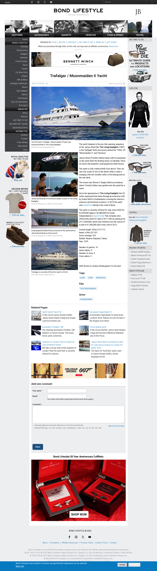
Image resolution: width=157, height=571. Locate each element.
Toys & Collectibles (19, 102)
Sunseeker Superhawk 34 (100, 312)
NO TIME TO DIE (20, 120)
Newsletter (23, 146)
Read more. (114, 46)
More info (20, 566)
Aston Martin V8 (138, 266)
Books (25, 87)
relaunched (87, 205)
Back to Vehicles (38, 83)
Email (35, 396)
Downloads (23, 98)
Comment (37, 404)
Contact (24, 139)
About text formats (116, 426)
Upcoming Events (20, 127)
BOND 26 (100, 42)
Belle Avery (100, 278)
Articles (24, 116)
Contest (24, 135)
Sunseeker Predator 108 (52, 327)
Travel (25, 65)
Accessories (22, 50)
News (25, 113)
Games (25, 94)
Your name (37, 391)
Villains (24, 76)
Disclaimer (54, 543)
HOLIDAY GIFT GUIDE (18, 124)
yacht (82, 278)
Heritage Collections (19, 83)
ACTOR (62, 42)
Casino (25, 69)
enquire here (97, 216)
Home (7, 2)
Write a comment (115, 84)
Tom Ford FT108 (138, 278)
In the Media (22, 142)
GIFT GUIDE (111, 42)
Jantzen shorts (137, 289)
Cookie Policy (101, 543)
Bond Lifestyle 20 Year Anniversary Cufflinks (78, 456)
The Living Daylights (88, 288)
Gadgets (24, 54)
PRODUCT (72, 42)
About (45, 543)
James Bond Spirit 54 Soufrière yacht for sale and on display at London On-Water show (107, 345)
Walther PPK (136, 275)
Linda (90, 278)
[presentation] (51, 437)
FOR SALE (23, 105)
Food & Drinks (21, 61)
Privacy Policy (87, 543)
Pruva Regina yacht (98, 327)
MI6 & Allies (22, 80)
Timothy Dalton (86, 299)
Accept (122, 565)
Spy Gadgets (22, 91)
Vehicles (24, 57)
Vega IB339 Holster (139, 285)
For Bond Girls (21, 72)
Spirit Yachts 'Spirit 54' (52, 312)
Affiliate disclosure (70, 543)
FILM (54, 42)
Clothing (24, 46)
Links (25, 150)
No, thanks (134, 565)
